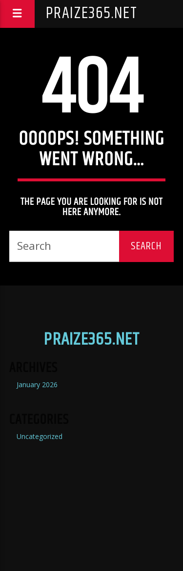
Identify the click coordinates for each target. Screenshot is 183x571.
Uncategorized (39, 436)
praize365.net (92, 13)
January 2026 (37, 384)
